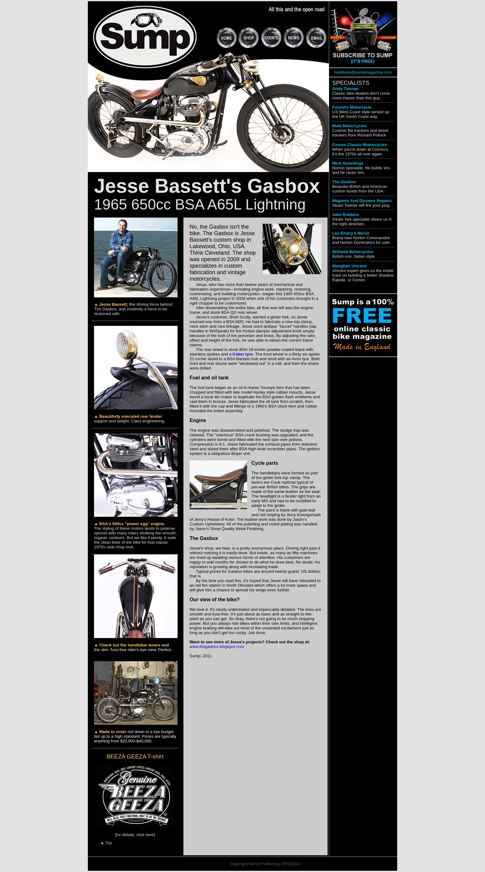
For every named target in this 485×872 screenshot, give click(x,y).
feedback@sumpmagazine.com (363, 72)
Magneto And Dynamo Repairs (362, 200)
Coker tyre (243, 354)
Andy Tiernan (345, 88)
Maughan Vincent (349, 266)
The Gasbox (344, 181)
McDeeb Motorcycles (352, 251)
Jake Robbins (345, 214)
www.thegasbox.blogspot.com (217, 646)
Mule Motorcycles (349, 125)
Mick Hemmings (347, 163)
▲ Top (106, 842)
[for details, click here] (135, 834)
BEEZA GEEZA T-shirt (134, 756)
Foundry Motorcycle (351, 107)
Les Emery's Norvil (350, 233)
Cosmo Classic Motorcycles (359, 144)
